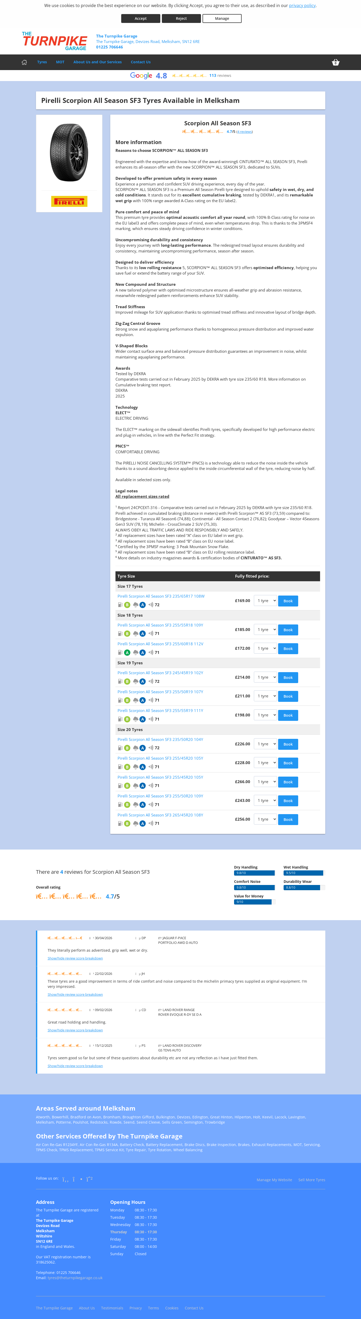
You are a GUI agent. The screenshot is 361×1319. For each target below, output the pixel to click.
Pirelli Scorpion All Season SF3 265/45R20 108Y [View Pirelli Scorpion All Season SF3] (160, 811)
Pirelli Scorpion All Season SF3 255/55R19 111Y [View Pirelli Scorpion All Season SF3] (160, 707)
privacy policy (302, 5)
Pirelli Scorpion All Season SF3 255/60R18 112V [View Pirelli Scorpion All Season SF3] (160, 640)
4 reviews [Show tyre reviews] (244, 128)
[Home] (24, 59)
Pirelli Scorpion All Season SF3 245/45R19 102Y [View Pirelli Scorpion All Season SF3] (160, 669)
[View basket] (336, 59)
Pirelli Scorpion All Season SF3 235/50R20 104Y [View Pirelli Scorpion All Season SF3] (160, 736)
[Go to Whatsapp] (89, 1175)
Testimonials (112, 1304)
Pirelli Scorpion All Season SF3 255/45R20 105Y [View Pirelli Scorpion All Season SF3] (160, 755)
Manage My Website (274, 1176)
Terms (153, 1304)
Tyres (42, 58)
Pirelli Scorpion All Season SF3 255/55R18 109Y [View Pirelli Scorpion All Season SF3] (160, 621)
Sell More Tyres (311, 1176)
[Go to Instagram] (77, 1175)
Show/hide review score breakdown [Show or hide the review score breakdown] (75, 955)
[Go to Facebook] (66, 1175)
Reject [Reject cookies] (181, 15)
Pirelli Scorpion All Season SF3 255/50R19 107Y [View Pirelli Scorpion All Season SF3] (160, 688)
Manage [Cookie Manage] (222, 15)
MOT (60, 58)
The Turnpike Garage (54, 1304)
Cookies (172, 1304)
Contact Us (141, 58)
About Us (87, 1304)
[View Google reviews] (180, 72)
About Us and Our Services (98, 58)
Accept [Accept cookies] (141, 15)
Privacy (136, 1304)
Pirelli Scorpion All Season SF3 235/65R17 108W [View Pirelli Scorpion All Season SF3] (161, 593)
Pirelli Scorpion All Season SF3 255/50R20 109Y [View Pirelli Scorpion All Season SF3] (160, 792)
